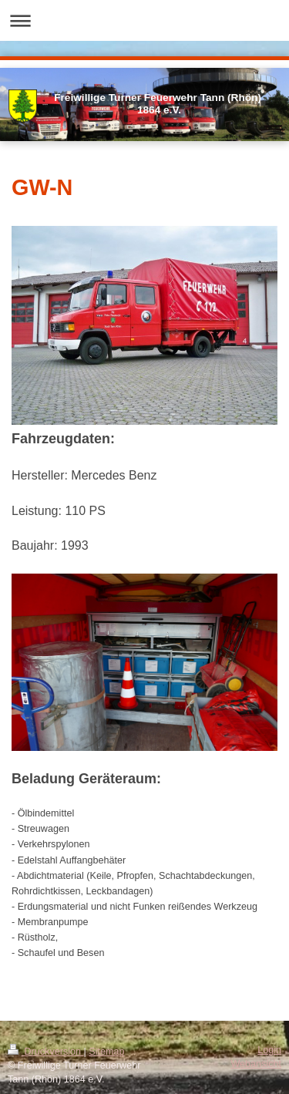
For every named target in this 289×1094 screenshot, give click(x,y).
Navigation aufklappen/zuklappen (144, 20)
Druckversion (45, 1051)
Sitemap (106, 1051)
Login (269, 1050)
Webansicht (255, 1064)
